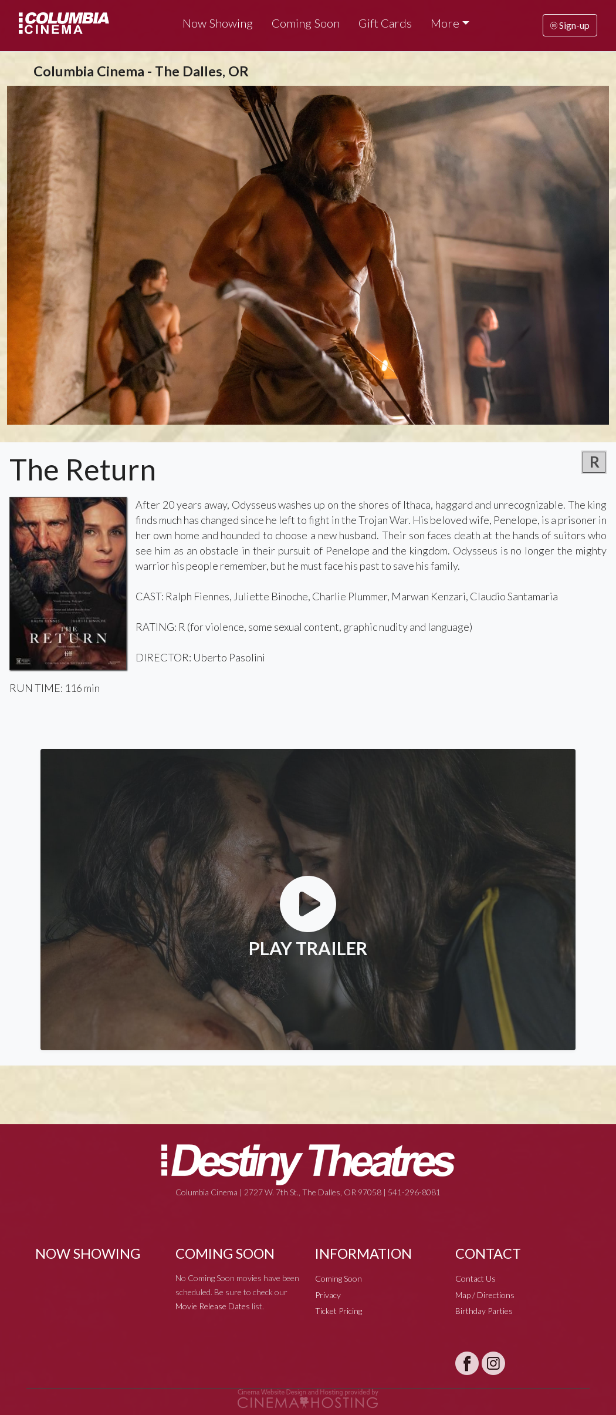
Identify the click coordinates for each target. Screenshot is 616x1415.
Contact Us (475, 1278)
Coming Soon (306, 23)
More (445, 23)
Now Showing (217, 23)
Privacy (328, 1295)
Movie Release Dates (212, 1306)
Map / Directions (485, 1295)
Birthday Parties (484, 1311)
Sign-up (570, 25)
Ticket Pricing (338, 1311)
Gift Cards (385, 23)
